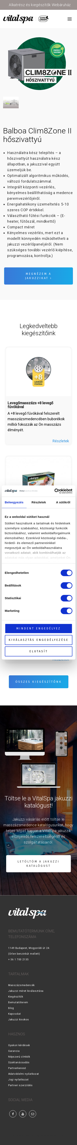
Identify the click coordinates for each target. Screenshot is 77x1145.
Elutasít (38, 651)
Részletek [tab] (39, 502)
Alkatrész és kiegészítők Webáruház (40, 5)
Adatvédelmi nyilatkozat (23, 1073)
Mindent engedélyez (38, 628)
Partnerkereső (17, 1068)
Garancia (14, 1051)
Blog (11, 1008)
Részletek (61, 441)
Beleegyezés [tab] (14, 502)
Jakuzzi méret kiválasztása (26, 991)
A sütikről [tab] (63, 502)
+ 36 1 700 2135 (18, 959)
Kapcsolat (14, 1013)
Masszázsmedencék (21, 985)
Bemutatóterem (18, 1002)
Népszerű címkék (19, 1056)
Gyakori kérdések (19, 1045)
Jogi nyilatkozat (18, 1079)
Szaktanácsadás (19, 1062)
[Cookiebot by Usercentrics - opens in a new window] (54, 491)
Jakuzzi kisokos (18, 1019)
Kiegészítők (15, 996)
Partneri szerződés (20, 1085)
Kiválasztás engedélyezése (39, 640)
